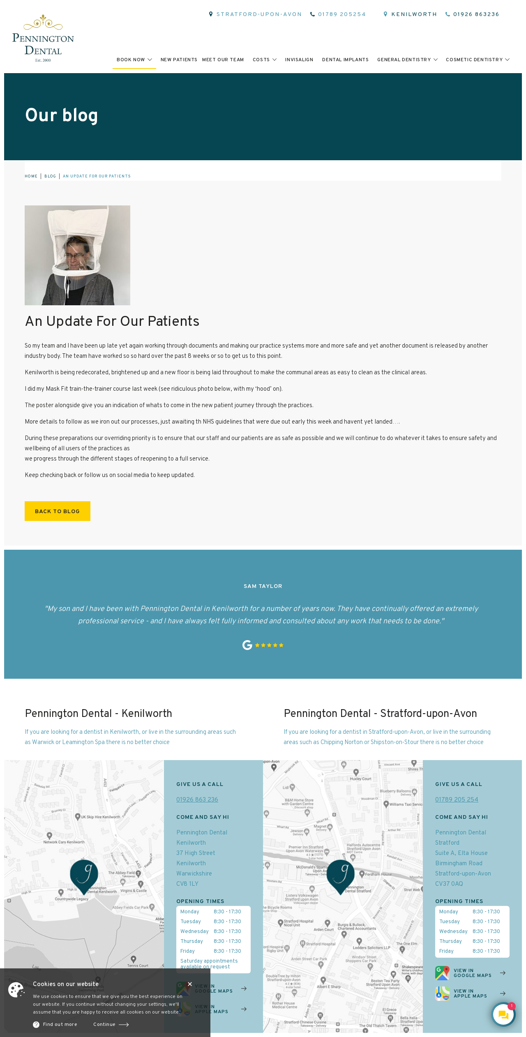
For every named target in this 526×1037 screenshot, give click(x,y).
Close (190, 984)
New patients (179, 60)
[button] (134, 59)
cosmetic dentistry (474, 60)
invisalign (299, 60)
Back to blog (57, 511)
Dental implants (345, 60)
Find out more (60, 1024)
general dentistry (404, 60)
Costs (261, 60)
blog (50, 176)
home (31, 176)
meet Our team (223, 60)
